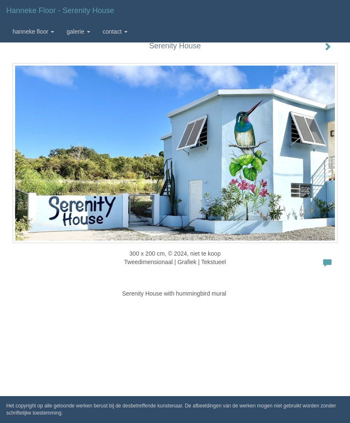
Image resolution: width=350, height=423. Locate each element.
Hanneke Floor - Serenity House (60, 10)
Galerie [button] (78, 31)
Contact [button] (115, 31)
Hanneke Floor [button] (33, 31)
